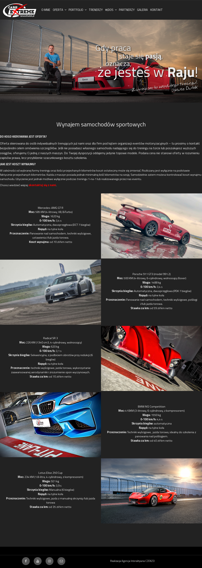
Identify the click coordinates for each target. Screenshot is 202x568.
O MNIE (45, 9)
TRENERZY (96, 9)
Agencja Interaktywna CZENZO (138, 561)
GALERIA (142, 9)
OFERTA (60, 9)
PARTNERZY (127, 9)
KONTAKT (156, 9)
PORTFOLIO (78, 9)
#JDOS (111, 9)
